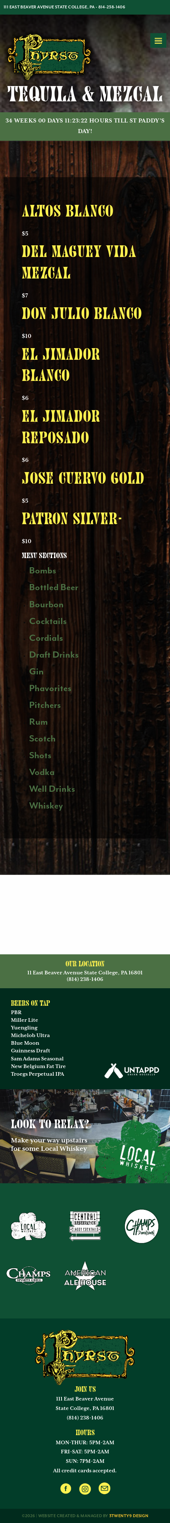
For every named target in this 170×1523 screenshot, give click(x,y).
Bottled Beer (53, 587)
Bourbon (46, 604)
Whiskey (46, 806)
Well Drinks (52, 789)
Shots (40, 755)
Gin (36, 671)
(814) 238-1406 (85, 1418)
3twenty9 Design (129, 1516)
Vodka (42, 772)
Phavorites (50, 688)
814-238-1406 (112, 7)
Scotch (42, 738)
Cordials (46, 638)
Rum (38, 722)
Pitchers (45, 705)
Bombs (42, 570)
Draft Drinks (54, 655)
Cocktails (48, 621)
